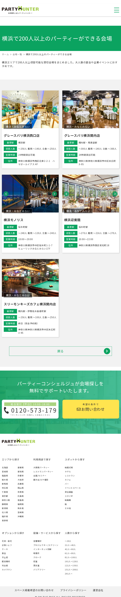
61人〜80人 (70, 553)
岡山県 (21, 487)
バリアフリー (39, 569)
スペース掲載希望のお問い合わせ (34, 590)
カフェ (68, 479)
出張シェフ (7, 545)
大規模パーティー (41, 467)
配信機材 (6, 561)
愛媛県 (21, 467)
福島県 (5, 475)
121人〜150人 (71, 565)
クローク (37, 557)
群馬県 (5, 483)
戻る (83, 351)
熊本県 (21, 508)
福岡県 (21, 504)
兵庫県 (21, 483)
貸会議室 (69, 492)
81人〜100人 (71, 557)
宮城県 (5, 471)
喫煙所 (36, 553)
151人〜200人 (71, 569)
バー (67, 483)
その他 (68, 508)
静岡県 (5, 504)
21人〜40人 (70, 545)
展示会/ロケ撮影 (40, 479)
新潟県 (5, 508)
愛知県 (21, 471)
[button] (5, 109)
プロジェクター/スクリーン (45, 545)
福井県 (5, 516)
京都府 (21, 475)
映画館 (68, 500)
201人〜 (69, 573)
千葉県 (5, 492)
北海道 (5, 467)
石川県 (5, 512)
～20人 (68, 541)
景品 (4, 553)
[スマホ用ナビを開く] (117, 10)
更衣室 (36, 565)
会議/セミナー (39, 475)
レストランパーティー (43, 471)
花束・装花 (7, 541)
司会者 (5, 565)
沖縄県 (21, 516)
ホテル (68, 471)
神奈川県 (6, 500)
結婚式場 (69, 467)
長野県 (5, 520)
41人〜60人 (70, 549)
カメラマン (7, 569)
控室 (35, 561)
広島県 (21, 496)
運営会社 (98, 590)
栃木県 (5, 479)
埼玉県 (5, 487)
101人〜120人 (71, 561)
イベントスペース (73, 487)
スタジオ (69, 496)
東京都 (5, 496)
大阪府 (21, 479)
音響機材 (37, 541)
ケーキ (5, 549)
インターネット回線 (42, 549)
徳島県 (21, 500)
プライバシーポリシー (73, 590)
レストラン (70, 475)
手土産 (5, 557)
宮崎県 (21, 512)
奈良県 (21, 492)
